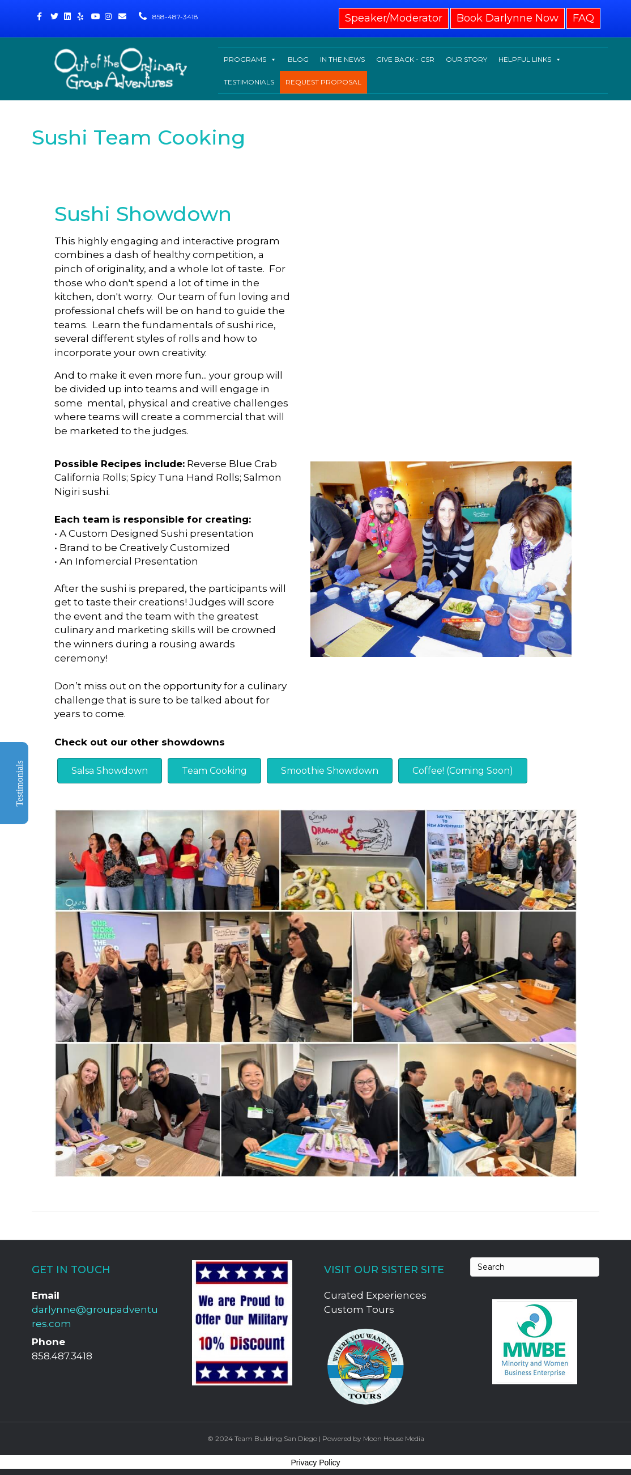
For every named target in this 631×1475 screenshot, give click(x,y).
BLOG (298, 59)
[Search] (534, 1267)
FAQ (583, 18)
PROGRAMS (250, 59)
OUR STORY (466, 59)
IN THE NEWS (342, 59)
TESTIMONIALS (249, 82)
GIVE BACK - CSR (405, 59)
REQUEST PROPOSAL (323, 82)
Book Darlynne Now (507, 18)
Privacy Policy (315, 1462)
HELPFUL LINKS (529, 59)
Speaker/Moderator (393, 18)
